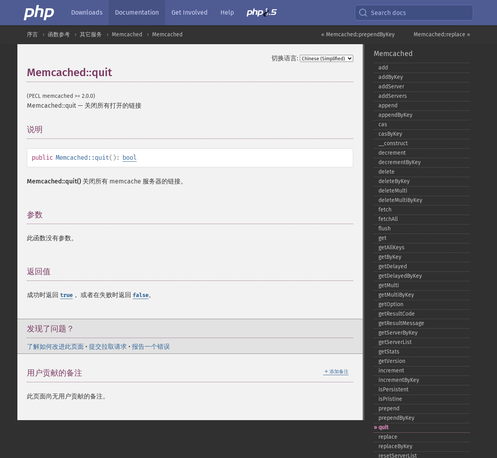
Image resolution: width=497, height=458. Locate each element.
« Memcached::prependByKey (358, 34)
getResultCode (396, 313)
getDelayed (392, 266)
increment (391, 370)
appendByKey (395, 115)
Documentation (137, 12)
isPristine (390, 399)
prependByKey (396, 418)
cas (382, 124)
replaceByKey (395, 446)
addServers (392, 96)
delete (386, 171)
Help (227, 12)
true (66, 295)
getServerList (395, 342)
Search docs (382, 12)
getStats (388, 351)
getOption (390, 304)
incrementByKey (398, 380)
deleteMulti (392, 190)
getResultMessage (401, 323)
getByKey (389, 257)
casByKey (390, 134)
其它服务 (91, 34)
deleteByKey (394, 181)
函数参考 (59, 34)
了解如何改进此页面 (55, 346)
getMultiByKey (396, 295)
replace (387, 437)
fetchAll (388, 219)
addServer (391, 86)
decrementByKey (399, 162)
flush (384, 228)
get (382, 238)
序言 (32, 34)
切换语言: (284, 58)
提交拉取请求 (108, 346)
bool (129, 157)
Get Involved (189, 12)
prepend (388, 408)
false (141, 295)
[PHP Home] (39, 12)
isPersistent (393, 389)
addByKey (390, 77)
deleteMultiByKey (400, 200)
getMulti (388, 285)
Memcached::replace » (442, 34)
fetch (385, 209)
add (383, 67)
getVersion (391, 361)
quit (383, 427)
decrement (392, 153)
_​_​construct (393, 143)
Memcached (127, 34)
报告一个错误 (151, 346)
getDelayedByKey (400, 276)
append (387, 105)
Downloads (86, 12)
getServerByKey (398, 332)
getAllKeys (391, 247)
